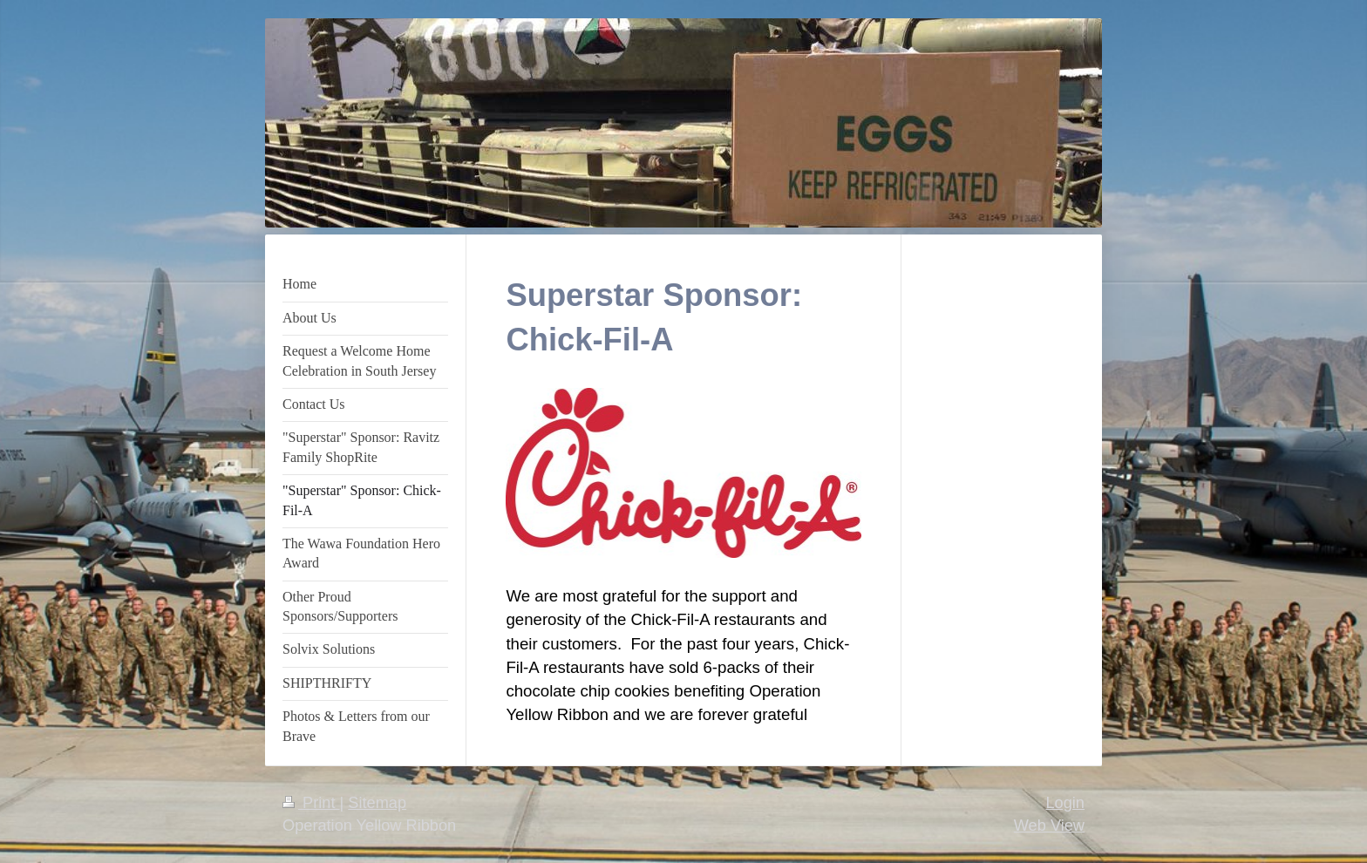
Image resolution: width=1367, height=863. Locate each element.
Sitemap (377, 803)
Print (311, 803)
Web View (1049, 825)
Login (1065, 803)
